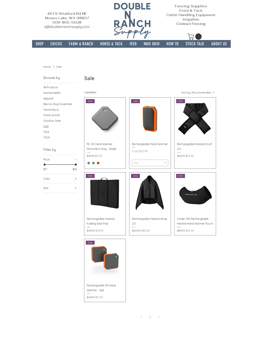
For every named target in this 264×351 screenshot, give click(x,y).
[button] (81, 43)
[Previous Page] (141, 317)
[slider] (45, 165)
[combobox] (150, 163)
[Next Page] (159, 317)
